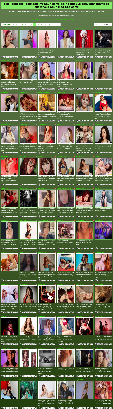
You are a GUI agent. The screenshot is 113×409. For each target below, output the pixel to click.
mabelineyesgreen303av (64, 176)
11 (38, 24)
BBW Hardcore (36, 19)
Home (96, 24)
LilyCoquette (23, 176)
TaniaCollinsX (5, 58)
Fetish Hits (63, 406)
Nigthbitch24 (80, 353)
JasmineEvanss (5, 117)
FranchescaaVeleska (44, 88)
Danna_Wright (99, 206)
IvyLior (97, 147)
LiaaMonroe (79, 264)
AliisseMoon (42, 117)
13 (45, 24)
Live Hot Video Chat (46, 19)
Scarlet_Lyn (4, 176)
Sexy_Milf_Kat (80, 206)
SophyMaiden (80, 176)
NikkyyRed (4, 235)
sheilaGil (40, 353)
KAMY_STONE (24, 323)
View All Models (6, 24)
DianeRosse (4, 206)
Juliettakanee (23, 117)
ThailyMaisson (24, 353)
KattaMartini (23, 264)
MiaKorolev (41, 264)
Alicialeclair (60, 117)
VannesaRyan (99, 29)
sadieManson (80, 323)
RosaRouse (60, 58)
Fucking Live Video (69, 19)
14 (49, 24)
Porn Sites (78, 19)
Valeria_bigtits (5, 29)
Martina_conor (80, 117)
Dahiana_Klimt (80, 29)
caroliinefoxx (4, 88)
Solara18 (78, 235)
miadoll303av (23, 235)
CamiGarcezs (99, 264)
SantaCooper (80, 294)
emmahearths (42, 58)
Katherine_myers (100, 88)
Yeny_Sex (79, 88)
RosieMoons (23, 294)
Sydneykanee (5, 353)
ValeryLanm (23, 206)
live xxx (93, 392)
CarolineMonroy (24, 88)
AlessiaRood (61, 353)
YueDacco (60, 206)
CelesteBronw (61, 88)
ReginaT (97, 176)
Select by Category (105, 24)
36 (55, 24)
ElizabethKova (99, 117)
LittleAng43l (98, 353)
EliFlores (41, 147)
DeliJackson (42, 29)
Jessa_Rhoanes (99, 58)
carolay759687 (42, 323)
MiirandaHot (4, 147)
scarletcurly (98, 323)
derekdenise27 (5, 323)
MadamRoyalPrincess (63, 323)
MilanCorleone (42, 235)
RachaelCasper (61, 294)
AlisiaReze (60, 264)
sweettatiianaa (61, 147)
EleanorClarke (80, 147)
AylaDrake (23, 147)
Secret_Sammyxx (43, 206)
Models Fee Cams (58, 19)
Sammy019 (60, 235)
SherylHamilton (99, 294)
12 (42, 24)
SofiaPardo (41, 294)
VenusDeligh (61, 29)
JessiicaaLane (80, 58)
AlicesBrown (4, 264)
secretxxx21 (23, 58)
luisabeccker (23, 29)
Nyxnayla (3, 294)
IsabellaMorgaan (100, 235)
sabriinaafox (42, 176)
